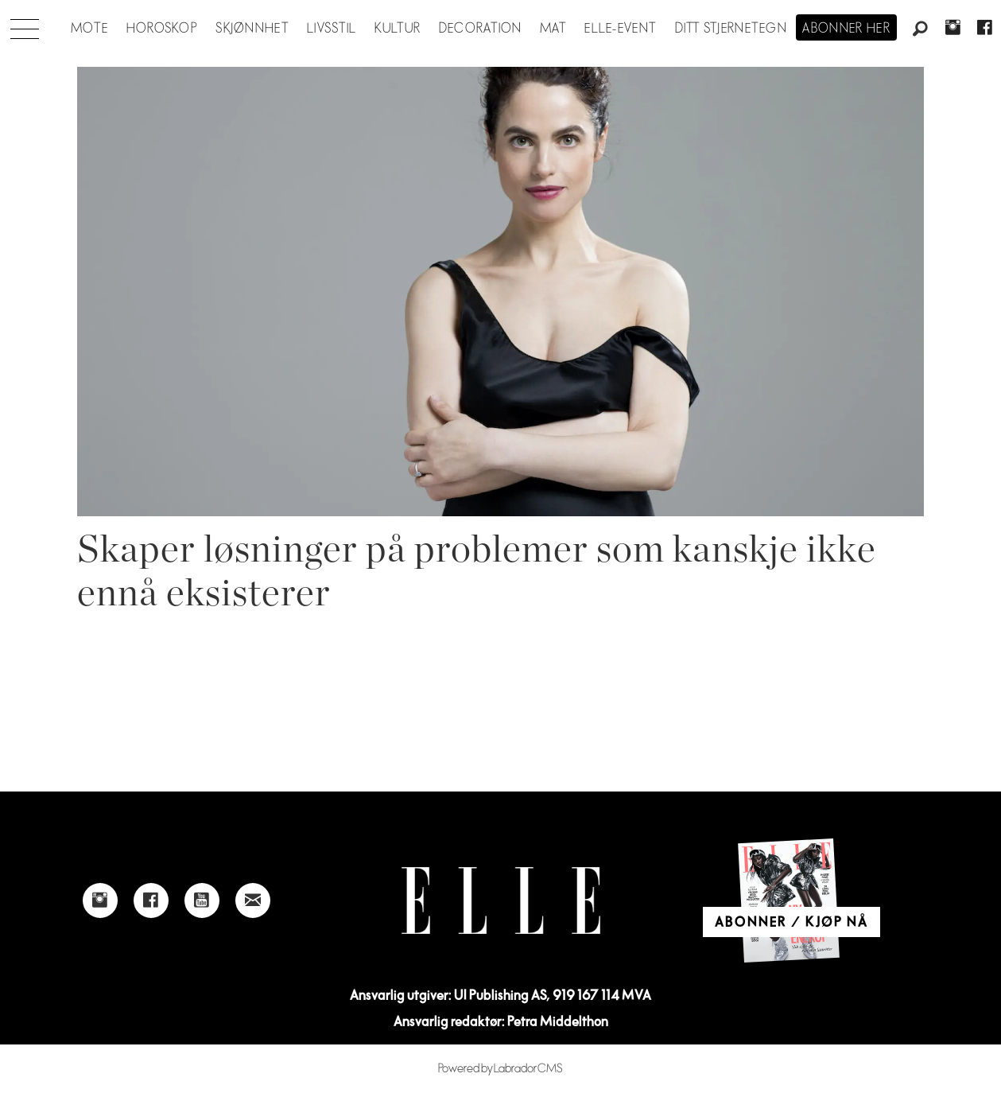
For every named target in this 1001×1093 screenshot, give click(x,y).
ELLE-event (620, 29)
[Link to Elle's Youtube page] (201, 900)
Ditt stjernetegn (731, 29)
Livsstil (331, 29)
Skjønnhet (252, 29)
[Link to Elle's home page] (501, 901)
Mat (553, 29)
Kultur (397, 29)
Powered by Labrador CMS (500, 1068)
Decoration (480, 29)
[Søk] (921, 29)
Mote (89, 29)
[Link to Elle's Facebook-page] (151, 900)
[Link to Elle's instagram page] (100, 900)
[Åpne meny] (24, 24)
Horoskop (162, 29)
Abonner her (846, 29)
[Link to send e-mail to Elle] (252, 900)
